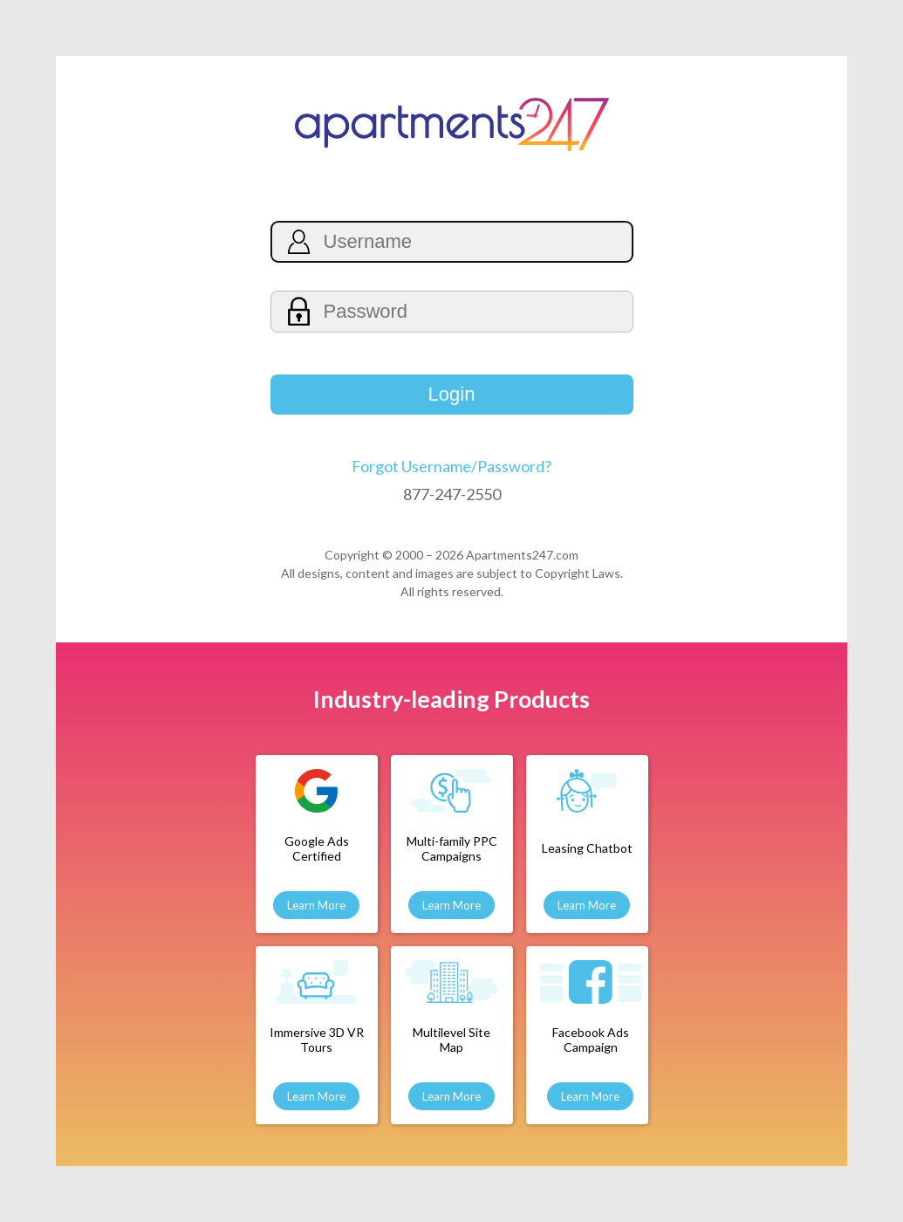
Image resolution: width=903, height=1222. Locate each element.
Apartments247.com (522, 554)
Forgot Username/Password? (451, 466)
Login (451, 394)
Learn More (316, 905)
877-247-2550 (452, 494)
